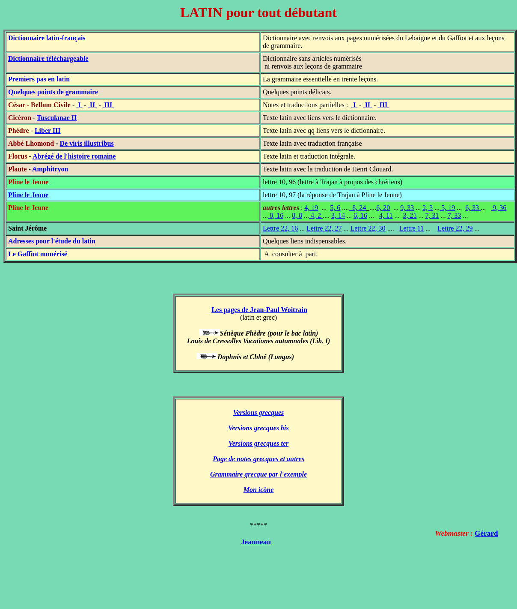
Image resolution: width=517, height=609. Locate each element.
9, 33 (407, 207)
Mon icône (259, 489)
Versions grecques (258, 412)
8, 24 (357, 207)
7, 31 (432, 215)
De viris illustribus (86, 143)
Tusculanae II (57, 117)
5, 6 (335, 207)
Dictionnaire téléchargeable (48, 58)
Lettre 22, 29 (454, 228)
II (92, 104)
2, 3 (427, 207)
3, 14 (338, 215)
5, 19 (447, 207)
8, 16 (275, 215)
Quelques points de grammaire (53, 92)
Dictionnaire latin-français (47, 38)
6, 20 (383, 207)
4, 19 (311, 207)
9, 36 (498, 207)
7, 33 (454, 215)
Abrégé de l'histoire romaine (74, 156)
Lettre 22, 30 (367, 228)
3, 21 (409, 215)
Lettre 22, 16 (280, 228)
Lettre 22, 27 (324, 228)
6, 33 (473, 207)
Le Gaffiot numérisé (37, 254)
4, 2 (316, 215)
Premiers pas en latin (39, 79)
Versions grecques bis (258, 428)
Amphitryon (50, 169)
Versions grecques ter (258, 443)
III (108, 104)
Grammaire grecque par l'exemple (258, 474)
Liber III (48, 130)
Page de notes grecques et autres (258, 458)
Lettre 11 (411, 228)
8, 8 (297, 215)
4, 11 (385, 215)
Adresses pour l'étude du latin (51, 241)
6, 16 (360, 215)
